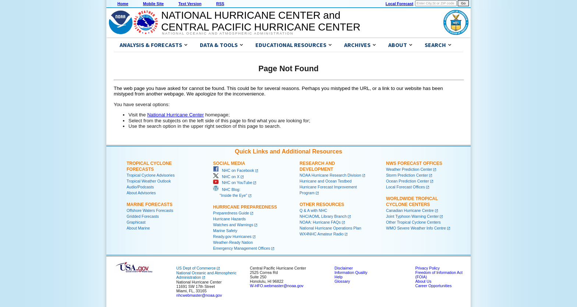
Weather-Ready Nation (233, 242)
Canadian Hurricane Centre (410, 210)
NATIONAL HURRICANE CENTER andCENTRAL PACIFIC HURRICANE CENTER (260, 21)
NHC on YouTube (232, 182)
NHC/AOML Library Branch (323, 216)
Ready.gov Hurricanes (232, 236)
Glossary (342, 281)
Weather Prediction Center (409, 169)
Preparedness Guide (231, 213)
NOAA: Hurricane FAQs (320, 222)
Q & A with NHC (313, 210)
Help (338, 277)
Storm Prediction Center (407, 175)
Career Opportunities (433, 285)
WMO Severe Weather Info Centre (416, 228)
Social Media (229, 163)
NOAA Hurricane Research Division (330, 175)
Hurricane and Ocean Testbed (325, 181)
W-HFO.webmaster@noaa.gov (277, 285)
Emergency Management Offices (241, 248)
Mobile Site (153, 3)
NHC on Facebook (233, 170)
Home (122, 3)
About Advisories (141, 193)
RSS (220, 3)
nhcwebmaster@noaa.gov (199, 295)
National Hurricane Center (175, 115)
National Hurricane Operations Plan (330, 228)
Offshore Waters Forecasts (150, 210)
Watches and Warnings (233, 225)
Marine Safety (225, 230)
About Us (423, 281)
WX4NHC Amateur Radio (322, 234)
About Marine (138, 228)
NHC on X (226, 176)
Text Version (190, 3)
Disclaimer (343, 268)
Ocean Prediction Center (407, 181)
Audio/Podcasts (140, 187)
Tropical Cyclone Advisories (151, 175)
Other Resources (322, 204)
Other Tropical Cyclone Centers (413, 222)
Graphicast (136, 222)
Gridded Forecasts (143, 216)
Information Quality (350, 272)
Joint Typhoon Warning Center (412, 216)
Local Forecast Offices (405, 187)
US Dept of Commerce (196, 268)
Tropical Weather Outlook (149, 181)
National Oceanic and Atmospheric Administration (227, 33)
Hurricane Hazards (229, 219)
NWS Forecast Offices (414, 163)
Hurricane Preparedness (245, 207)
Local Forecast (399, 3)
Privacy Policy (427, 268)
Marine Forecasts (150, 204)
